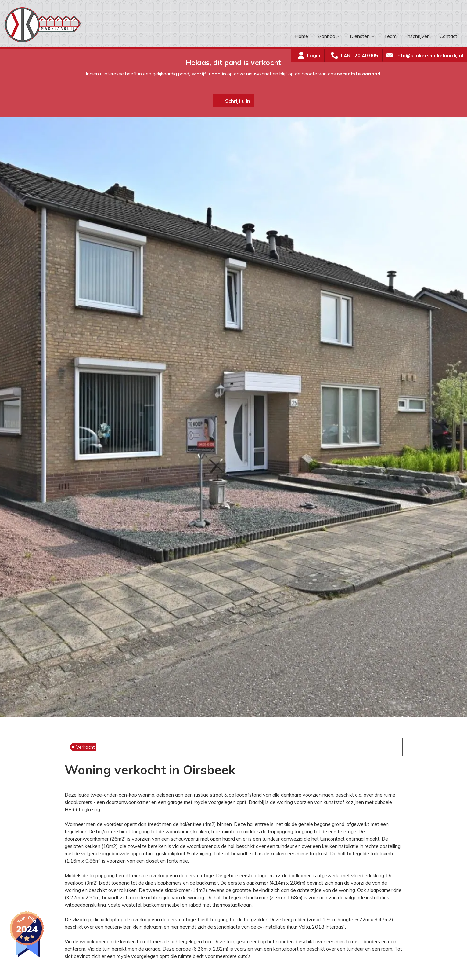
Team (390, 36)
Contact (448, 36)
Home (301, 36)
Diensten (360, 36)
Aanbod (327, 36)
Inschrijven (418, 36)
